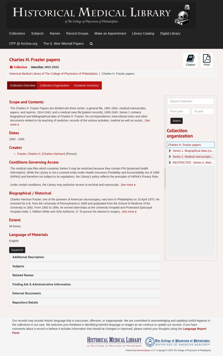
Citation (190, 60)
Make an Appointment (110, 33)
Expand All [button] (17, 250)
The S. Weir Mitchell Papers (63, 43)
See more (128, 184)
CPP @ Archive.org (23, 43)
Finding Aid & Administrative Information (41, 284)
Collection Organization (54, 85)
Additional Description (28, 257)
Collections (17, 33)
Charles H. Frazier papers (184, 144)
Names (55, 33)
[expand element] (169, 151)
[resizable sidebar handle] (165, 178)
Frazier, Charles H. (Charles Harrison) (41, 153)
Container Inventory (86, 85)
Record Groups (77, 33)
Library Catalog (143, 33)
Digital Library (170, 33)
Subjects (37, 33)
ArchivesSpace (143, 350)
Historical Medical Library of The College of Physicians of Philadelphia (53, 73)
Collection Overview (22, 85)
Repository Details (25, 302)
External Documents (26, 293)
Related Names (23, 275)
